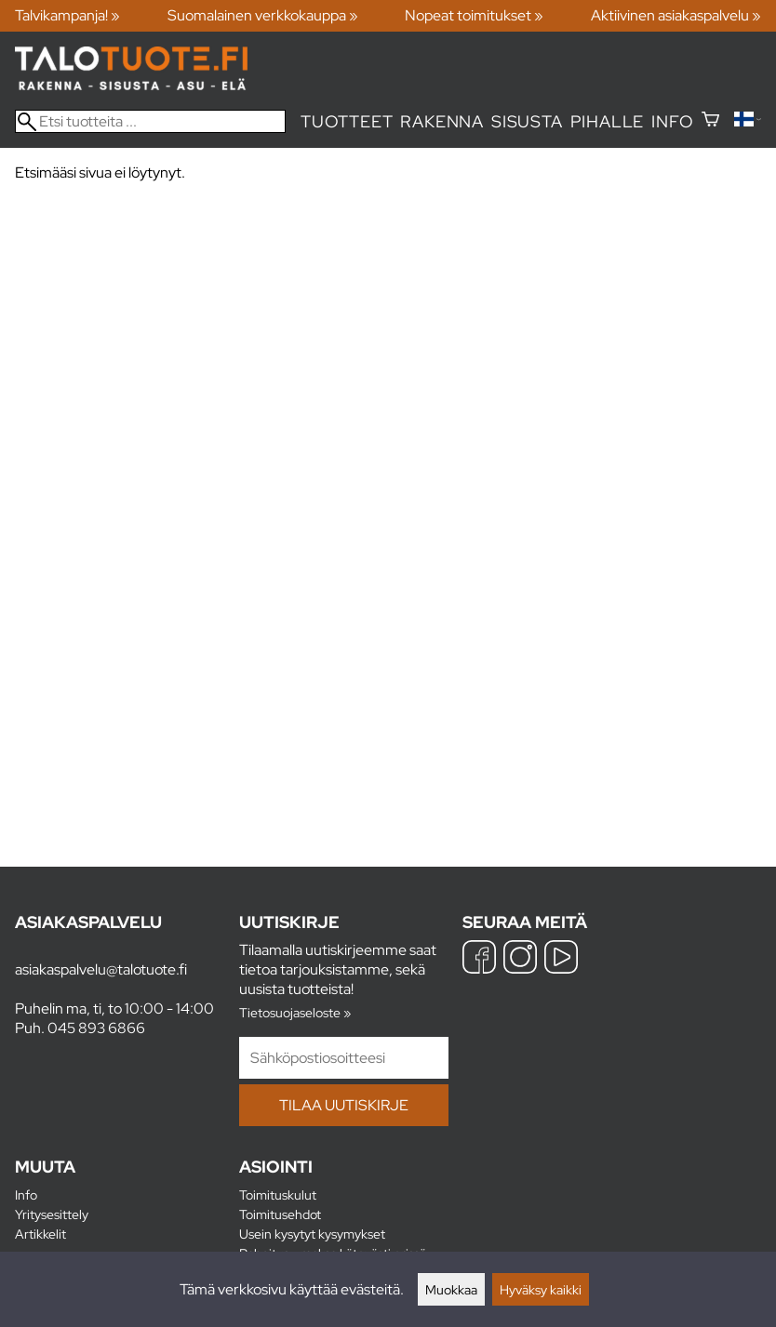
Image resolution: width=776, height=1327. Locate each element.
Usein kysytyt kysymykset (312, 1233)
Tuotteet (347, 121)
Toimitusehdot (280, 1214)
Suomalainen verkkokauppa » (262, 15)
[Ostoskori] (710, 121)
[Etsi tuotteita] (150, 121)
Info (672, 121)
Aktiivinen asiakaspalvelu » (676, 15)
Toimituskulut (277, 1194)
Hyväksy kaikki (541, 1289)
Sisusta (527, 121)
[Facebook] (479, 959)
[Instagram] (520, 959)
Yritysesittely (51, 1214)
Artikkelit (40, 1233)
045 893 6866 (96, 1028)
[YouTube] (561, 959)
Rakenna (442, 121)
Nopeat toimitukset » (474, 15)
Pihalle (607, 121)
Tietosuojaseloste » (295, 1012)
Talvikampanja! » (67, 15)
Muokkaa (451, 1289)
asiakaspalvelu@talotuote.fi (101, 969)
